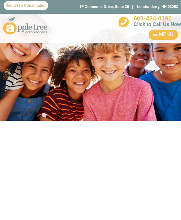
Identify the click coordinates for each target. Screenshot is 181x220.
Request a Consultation (26, 5)
